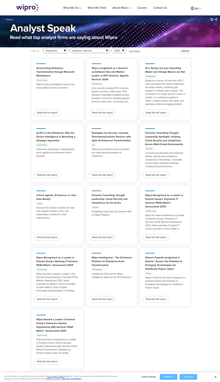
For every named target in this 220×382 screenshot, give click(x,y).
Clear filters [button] (134, 51)
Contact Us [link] (160, 8)
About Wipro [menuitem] (122, 8)
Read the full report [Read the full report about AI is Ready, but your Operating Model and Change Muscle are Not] (156, 112)
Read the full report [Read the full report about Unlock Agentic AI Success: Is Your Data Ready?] (47, 237)
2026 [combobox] (117, 50)
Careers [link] (142, 8)
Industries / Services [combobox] (82, 50)
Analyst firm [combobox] (51, 50)
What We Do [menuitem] (72, 8)
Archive (185, 51)
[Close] (215, 377)
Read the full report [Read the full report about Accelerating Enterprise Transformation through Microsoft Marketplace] (47, 112)
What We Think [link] (97, 8)
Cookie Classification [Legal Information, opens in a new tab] (72, 379)
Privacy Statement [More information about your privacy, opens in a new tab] (55, 379)
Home (9, 19)
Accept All (188, 377)
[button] (211, 19)
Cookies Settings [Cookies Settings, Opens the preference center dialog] (149, 377)
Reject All (168, 377)
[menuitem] (196, 8)
